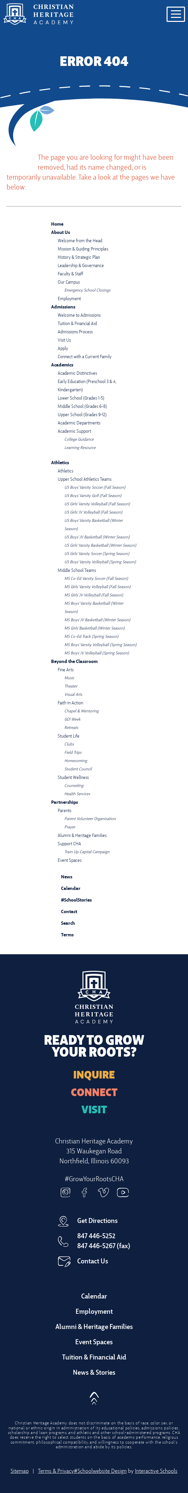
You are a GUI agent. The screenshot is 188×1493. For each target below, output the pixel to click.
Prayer (69, 827)
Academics (62, 365)
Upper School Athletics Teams (84, 479)
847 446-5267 (96, 1246)
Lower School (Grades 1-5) (81, 398)
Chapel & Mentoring (81, 711)
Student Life (68, 736)
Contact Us (92, 1261)
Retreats (71, 728)
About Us (60, 232)
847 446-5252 (96, 1236)
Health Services (77, 794)
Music (69, 678)
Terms (63, 934)
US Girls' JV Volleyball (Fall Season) (93, 513)
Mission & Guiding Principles (83, 249)
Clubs (69, 744)
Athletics (60, 463)
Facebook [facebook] (84, 1192)
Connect (94, 1093)
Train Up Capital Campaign (87, 852)
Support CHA (69, 844)
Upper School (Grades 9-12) (82, 415)
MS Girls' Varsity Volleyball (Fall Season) (97, 587)
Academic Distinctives (77, 373)
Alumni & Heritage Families (82, 836)
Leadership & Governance (81, 266)
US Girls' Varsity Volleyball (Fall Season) (97, 504)
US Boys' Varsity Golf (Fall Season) (92, 496)
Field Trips (72, 753)
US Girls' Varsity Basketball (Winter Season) (100, 546)
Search (63, 922)
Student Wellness (73, 778)
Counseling (73, 786)
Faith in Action (70, 703)
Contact (64, 912)
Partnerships (64, 802)
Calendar (65, 887)
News (61, 876)
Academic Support (74, 431)
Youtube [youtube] (123, 1192)
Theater (70, 687)
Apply (63, 349)
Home (57, 224)
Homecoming (75, 761)
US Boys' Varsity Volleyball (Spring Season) (100, 562)
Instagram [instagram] (65, 1192)
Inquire (94, 1076)
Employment (69, 299)
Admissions (63, 307)
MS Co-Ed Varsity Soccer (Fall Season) (96, 579)
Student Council (78, 769)
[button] (94, 1396)
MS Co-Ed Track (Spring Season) (91, 637)
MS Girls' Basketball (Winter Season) (94, 629)
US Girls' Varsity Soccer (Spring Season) (96, 554)
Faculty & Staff (70, 274)
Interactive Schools (156, 1471)
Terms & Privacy (56, 1471)
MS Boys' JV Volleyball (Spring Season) (96, 653)
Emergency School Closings (87, 291)
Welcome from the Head (80, 241)
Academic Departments (79, 423)
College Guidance (79, 440)
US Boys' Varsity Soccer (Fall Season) (94, 488)
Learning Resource (80, 448)
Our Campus (69, 282)
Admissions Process (75, 332)
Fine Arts (66, 670)
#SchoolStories (71, 900)
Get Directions (97, 1221)
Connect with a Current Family (84, 357)
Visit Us (64, 340)
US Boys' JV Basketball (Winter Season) (97, 537)
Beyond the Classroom (74, 661)
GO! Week (72, 720)
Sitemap (20, 1471)
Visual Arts (73, 695)
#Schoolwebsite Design (100, 1471)
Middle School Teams (77, 571)
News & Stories (94, 1373)
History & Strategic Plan (79, 257)
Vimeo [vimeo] (103, 1192)
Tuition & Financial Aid (77, 324)
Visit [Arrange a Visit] (94, 1110)
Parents (64, 811)
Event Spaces (69, 860)
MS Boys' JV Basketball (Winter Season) (97, 620)
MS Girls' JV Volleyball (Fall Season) (93, 595)
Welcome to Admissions (79, 315)
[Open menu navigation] (176, 14)
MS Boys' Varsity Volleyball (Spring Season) (100, 645)
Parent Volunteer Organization (90, 819)
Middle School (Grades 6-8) (82, 407)
